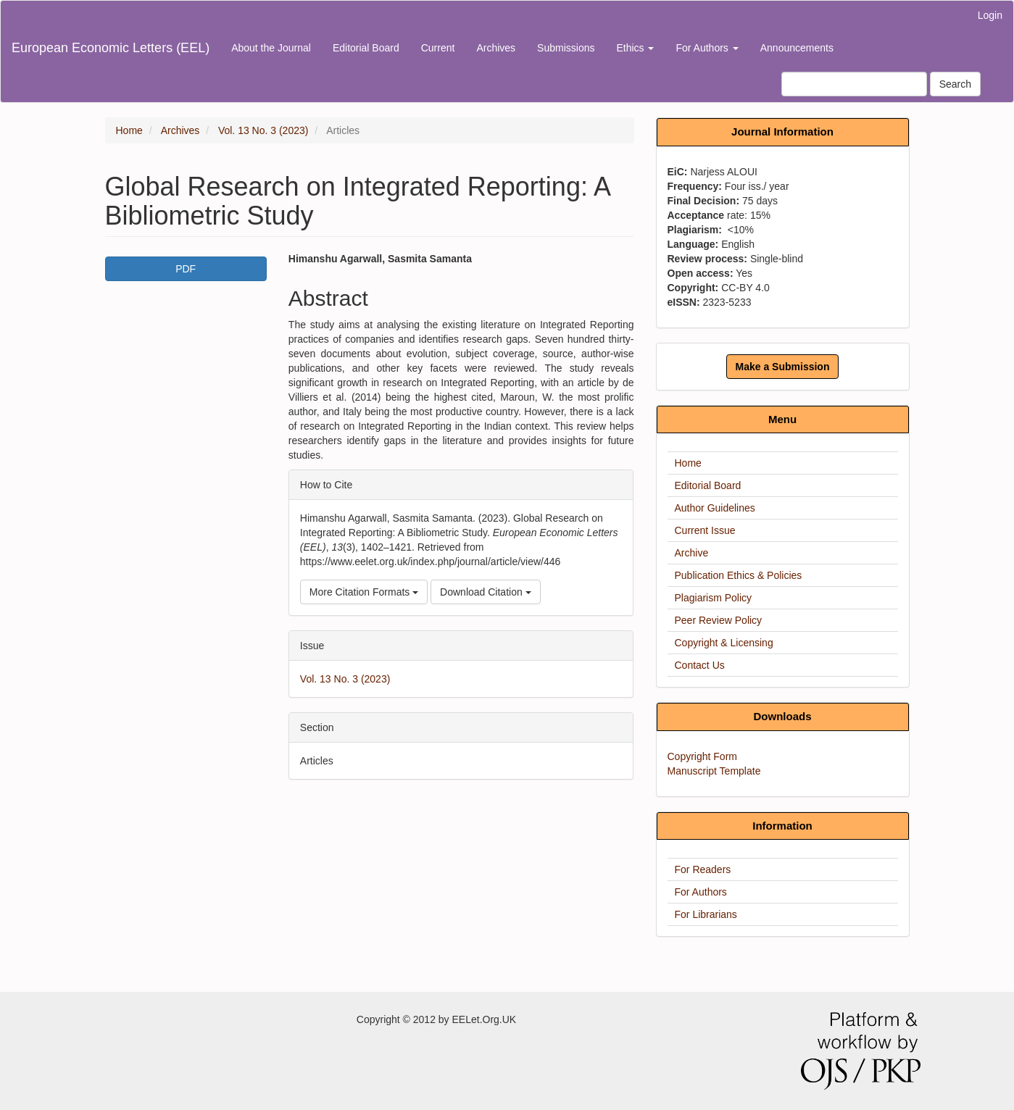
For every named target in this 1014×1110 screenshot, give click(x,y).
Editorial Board (366, 48)
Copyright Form (702, 756)
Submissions (565, 48)
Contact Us (700, 665)
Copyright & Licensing (724, 642)
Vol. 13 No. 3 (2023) (263, 130)
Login (990, 15)
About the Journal (271, 48)
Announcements (797, 48)
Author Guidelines (715, 508)
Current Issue (705, 530)
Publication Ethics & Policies (738, 575)
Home (129, 130)
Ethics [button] (635, 48)
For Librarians (706, 914)
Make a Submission (783, 366)
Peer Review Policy (718, 620)
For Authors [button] (707, 48)
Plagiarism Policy (713, 598)
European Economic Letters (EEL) (110, 48)
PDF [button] (185, 269)
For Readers (703, 869)
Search (955, 84)
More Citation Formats (363, 592)
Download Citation (485, 592)
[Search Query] (854, 84)
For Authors (701, 892)
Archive (692, 553)
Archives (495, 48)
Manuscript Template (714, 771)
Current (438, 48)
